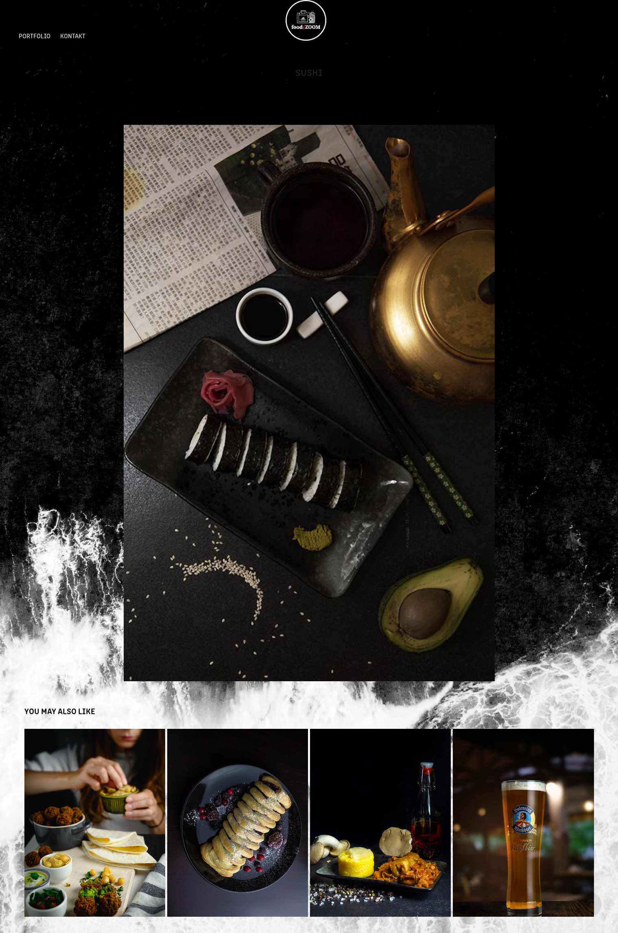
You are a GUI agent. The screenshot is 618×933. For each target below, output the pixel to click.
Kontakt (72, 35)
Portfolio (34, 35)
